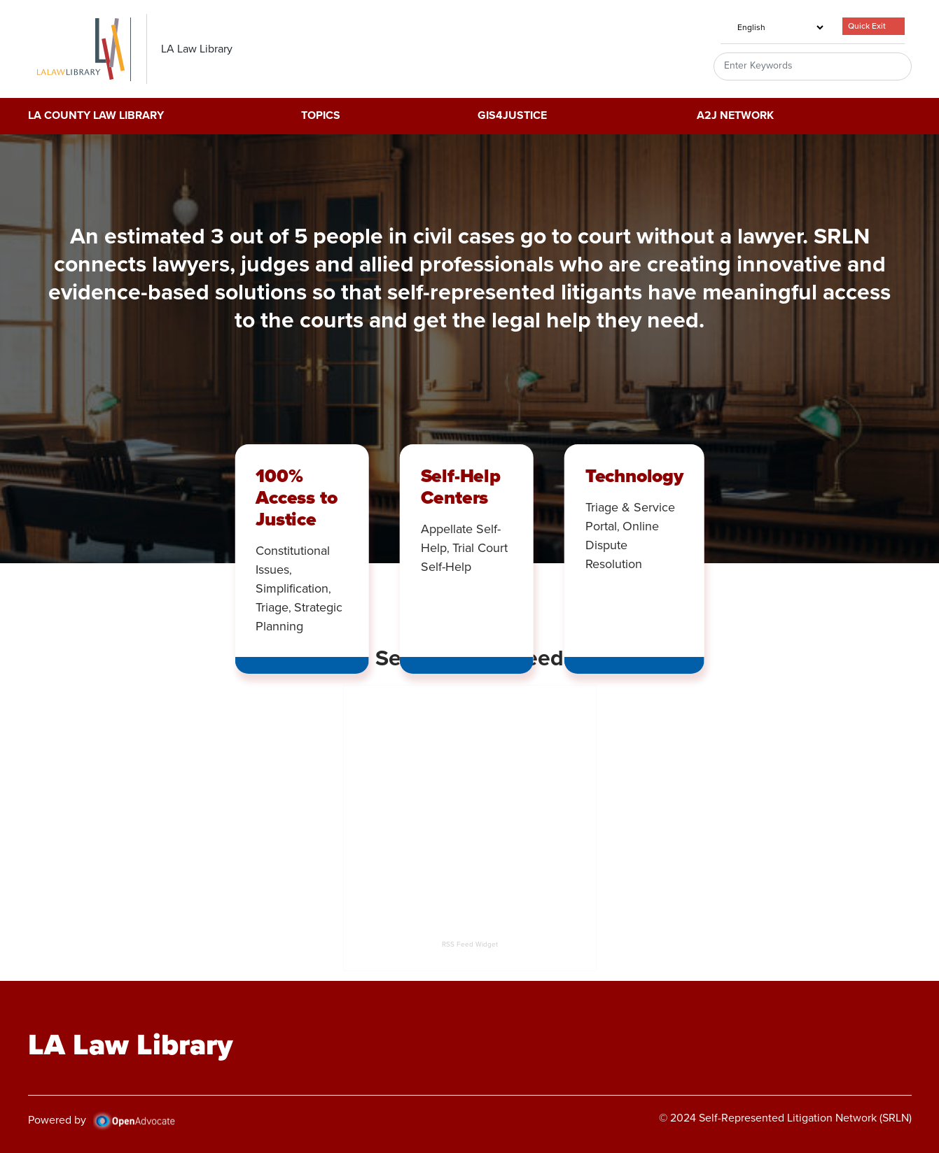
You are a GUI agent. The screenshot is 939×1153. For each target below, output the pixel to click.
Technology (634, 476)
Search (884, 66)
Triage (272, 607)
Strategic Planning (299, 616)
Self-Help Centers (461, 486)
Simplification (292, 588)
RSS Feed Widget (470, 944)
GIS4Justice (512, 116)
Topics (320, 116)
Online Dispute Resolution (622, 545)
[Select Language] (773, 27)
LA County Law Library (96, 116)
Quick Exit (867, 26)
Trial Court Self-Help (464, 557)
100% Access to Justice (296, 497)
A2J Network (735, 116)
